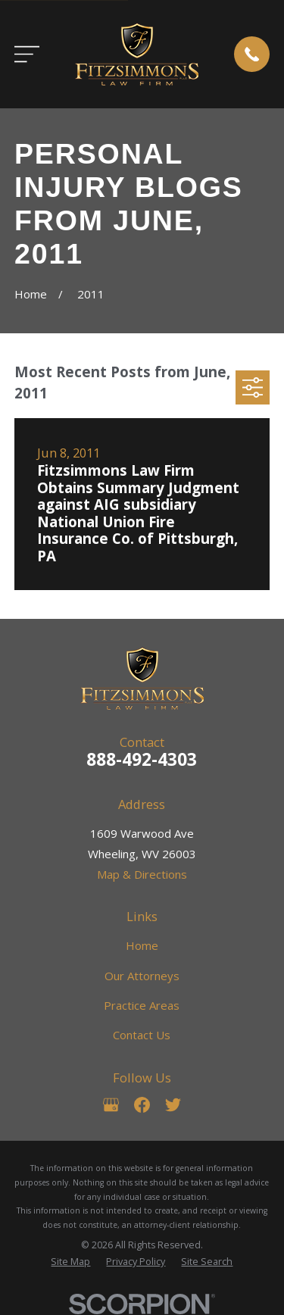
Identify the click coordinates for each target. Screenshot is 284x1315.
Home (142, 945)
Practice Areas (141, 1005)
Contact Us (141, 1034)
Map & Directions (142, 874)
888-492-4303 (141, 759)
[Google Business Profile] (111, 1105)
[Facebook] (142, 1105)
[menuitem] (70, 1262)
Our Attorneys (142, 975)
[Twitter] (173, 1105)
